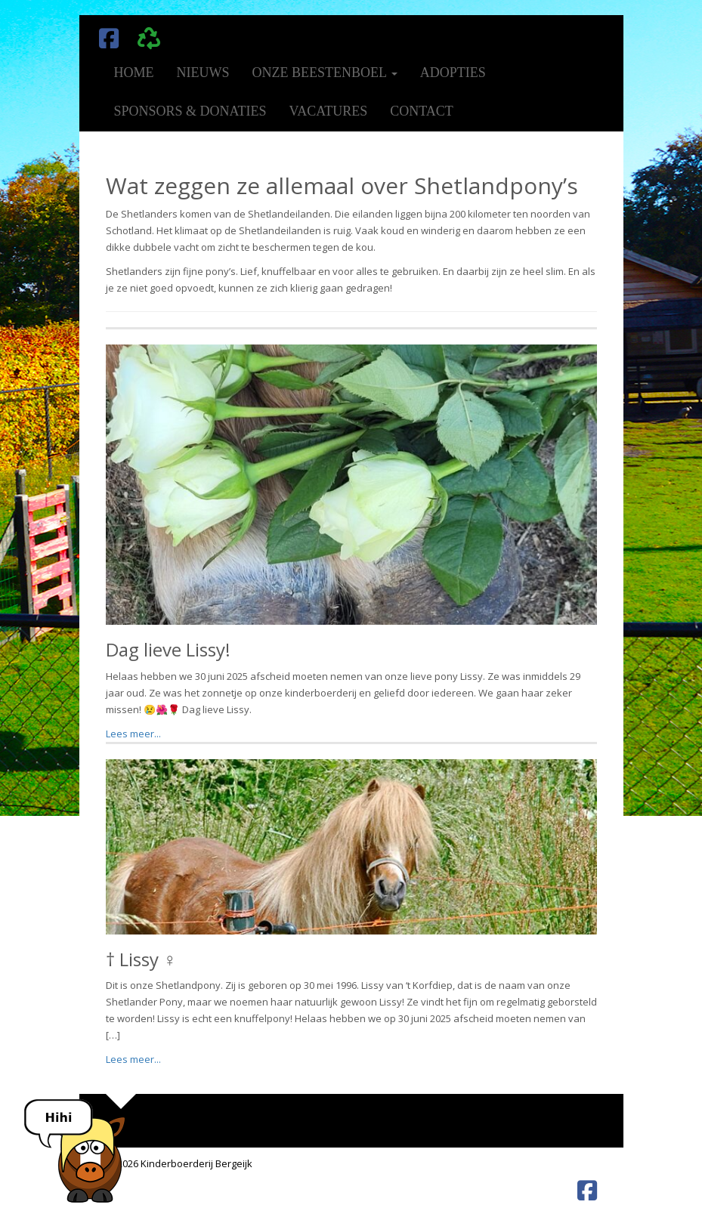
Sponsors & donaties (190, 111)
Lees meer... (133, 733)
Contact (421, 111)
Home (134, 72)
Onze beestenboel (324, 72)
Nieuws (203, 72)
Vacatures (328, 111)
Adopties (453, 72)
